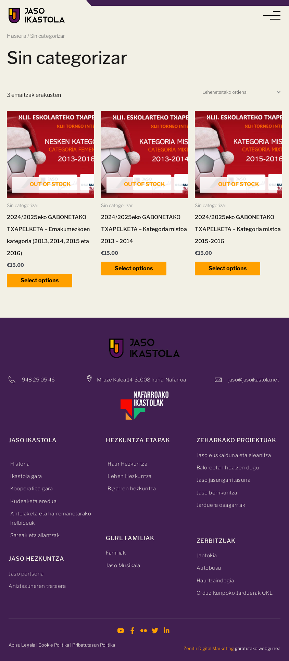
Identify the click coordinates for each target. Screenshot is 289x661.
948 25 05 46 (38, 380)
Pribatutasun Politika (93, 645)
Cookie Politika (53, 645)
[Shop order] (241, 92)
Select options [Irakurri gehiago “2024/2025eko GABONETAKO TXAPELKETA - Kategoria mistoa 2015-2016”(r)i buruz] (228, 268)
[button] (271, 16)
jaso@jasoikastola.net (253, 380)
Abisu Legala (22, 645)
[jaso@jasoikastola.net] (218, 379)
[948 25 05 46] (12, 379)
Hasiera (16, 36)
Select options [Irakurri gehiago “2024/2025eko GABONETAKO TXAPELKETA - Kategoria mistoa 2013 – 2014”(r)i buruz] (134, 268)
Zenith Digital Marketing (209, 648)
